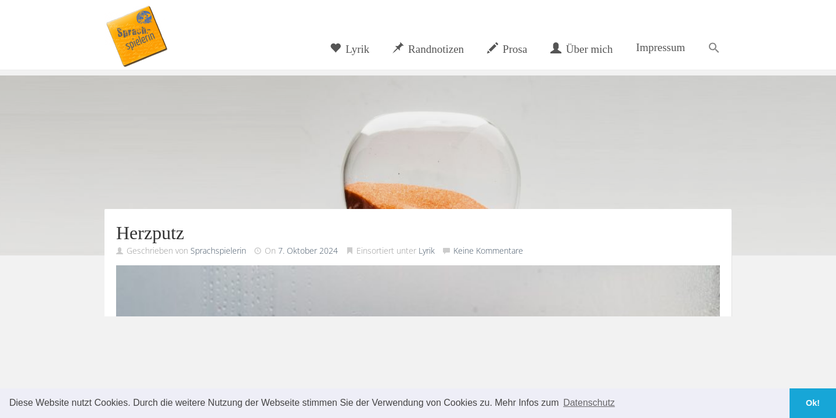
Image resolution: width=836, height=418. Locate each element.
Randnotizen (428, 48)
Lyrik (349, 48)
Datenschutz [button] (589, 403)
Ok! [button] (813, 403)
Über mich (581, 48)
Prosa (507, 48)
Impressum (660, 47)
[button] (714, 47)
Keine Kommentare (488, 250)
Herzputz (150, 232)
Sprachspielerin (218, 250)
